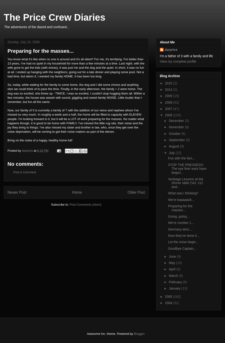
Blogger (139, 333)
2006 (169, 115)
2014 (169, 89)
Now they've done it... (183, 235)
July (172, 153)
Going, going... (178, 216)
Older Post (136, 192)
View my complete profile (178, 61)
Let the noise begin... (183, 242)
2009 (169, 96)
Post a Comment (24, 172)
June (173, 256)
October (175, 134)
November (177, 127)
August (174, 146)
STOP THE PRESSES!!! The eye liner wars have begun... (187, 169)
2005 (169, 296)
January (175, 288)
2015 (169, 83)
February (176, 282)
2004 (169, 303)
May (172, 263)
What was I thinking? (183, 193)
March (174, 276)
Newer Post (17, 192)
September (177, 140)
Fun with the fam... (181, 158)
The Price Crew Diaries (54, 17)
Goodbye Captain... (182, 248)
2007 (169, 109)
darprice (171, 50)
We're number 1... (181, 223)
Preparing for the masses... (180, 208)
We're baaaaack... (181, 200)
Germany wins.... (180, 229)
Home (77, 192)
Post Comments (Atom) (85, 204)
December (177, 121)
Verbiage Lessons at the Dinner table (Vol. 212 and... (185, 183)
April (172, 269)
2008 (169, 102)
